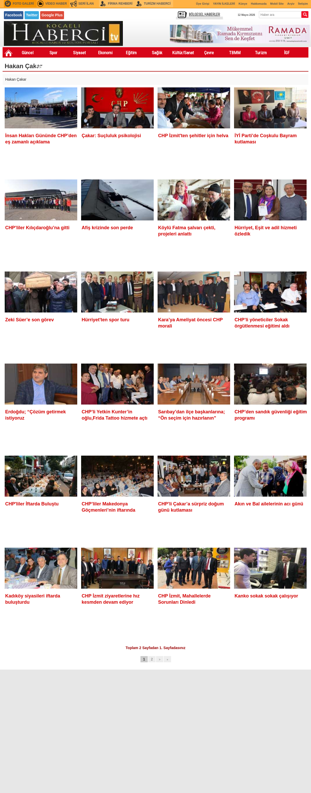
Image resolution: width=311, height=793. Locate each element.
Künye (242, 3)
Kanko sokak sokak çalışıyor (266, 596)
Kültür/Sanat (183, 52)
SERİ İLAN (86, 3)
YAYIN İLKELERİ (224, 3)
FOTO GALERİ (23, 3)
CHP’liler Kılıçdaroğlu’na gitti (37, 227)
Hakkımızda (259, 3)
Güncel (27, 52)
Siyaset (79, 52)
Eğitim (131, 52)
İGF (286, 52)
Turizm (261, 52)
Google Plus (52, 15)
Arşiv (291, 3)
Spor (53, 52)
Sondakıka (15, 63)
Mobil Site (277, 3)
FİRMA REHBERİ (120, 3)
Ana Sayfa (9, 52)
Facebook (13, 15)
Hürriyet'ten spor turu (105, 319)
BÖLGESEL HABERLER (204, 14)
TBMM (235, 52)
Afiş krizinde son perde (107, 227)
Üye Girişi (202, 3)
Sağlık (157, 52)
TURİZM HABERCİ (157, 3)
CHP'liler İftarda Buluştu (32, 503)
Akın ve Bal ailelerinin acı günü (269, 503)
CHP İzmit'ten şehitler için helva (193, 135)
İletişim (303, 3)
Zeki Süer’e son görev (29, 319)
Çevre (209, 52)
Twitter (32, 15)
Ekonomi (105, 52)
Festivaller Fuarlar (42, 64)
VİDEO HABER (56, 3)
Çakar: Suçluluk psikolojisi (111, 135)
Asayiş (67, 63)
